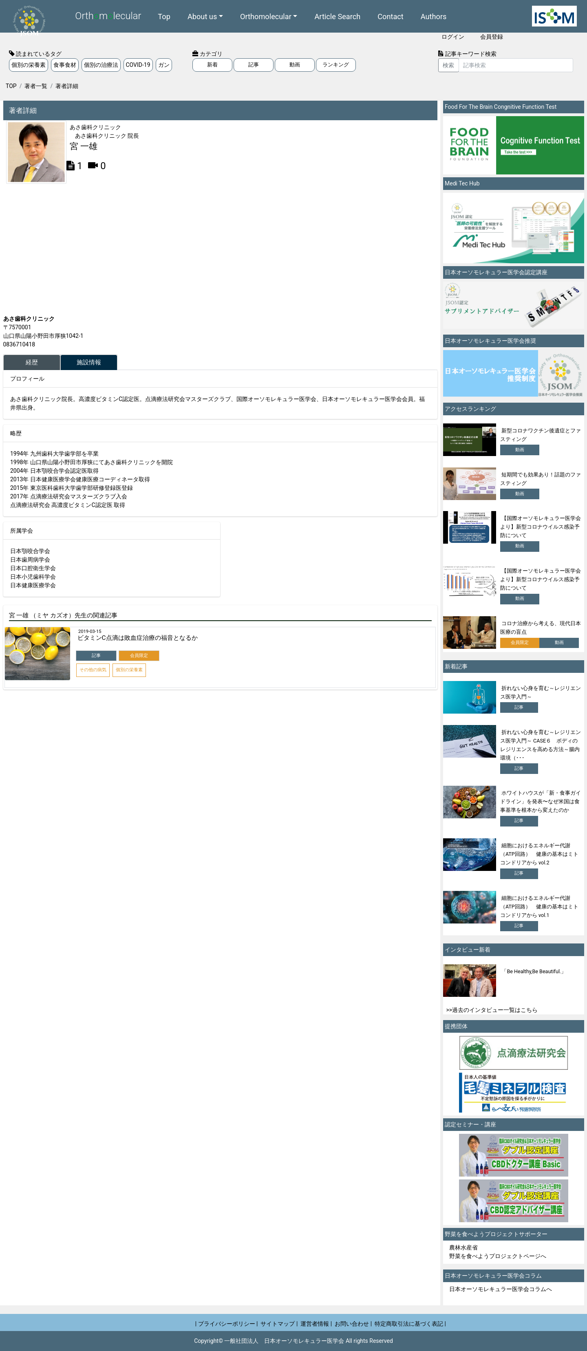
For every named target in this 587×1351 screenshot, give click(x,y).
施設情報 (89, 362)
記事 (253, 65)
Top (164, 16)
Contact (390, 16)
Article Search (337, 16)
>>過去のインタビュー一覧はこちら (492, 1010)
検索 (448, 65)
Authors (434, 16)
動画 (294, 65)
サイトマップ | (279, 1323)
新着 (212, 65)
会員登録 (491, 36)
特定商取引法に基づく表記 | (410, 1323)
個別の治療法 (101, 65)
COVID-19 (138, 65)
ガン (164, 65)
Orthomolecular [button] (265, 16)
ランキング (335, 65)
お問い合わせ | (353, 1323)
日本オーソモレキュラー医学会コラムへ (500, 1289)
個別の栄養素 (28, 65)
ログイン (452, 36)
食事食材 (64, 65)
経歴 (32, 362)
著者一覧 (35, 86)
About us (202, 16)
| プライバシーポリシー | (226, 1323)
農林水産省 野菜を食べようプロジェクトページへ (497, 1251)
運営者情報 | (316, 1323)
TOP (11, 86)
